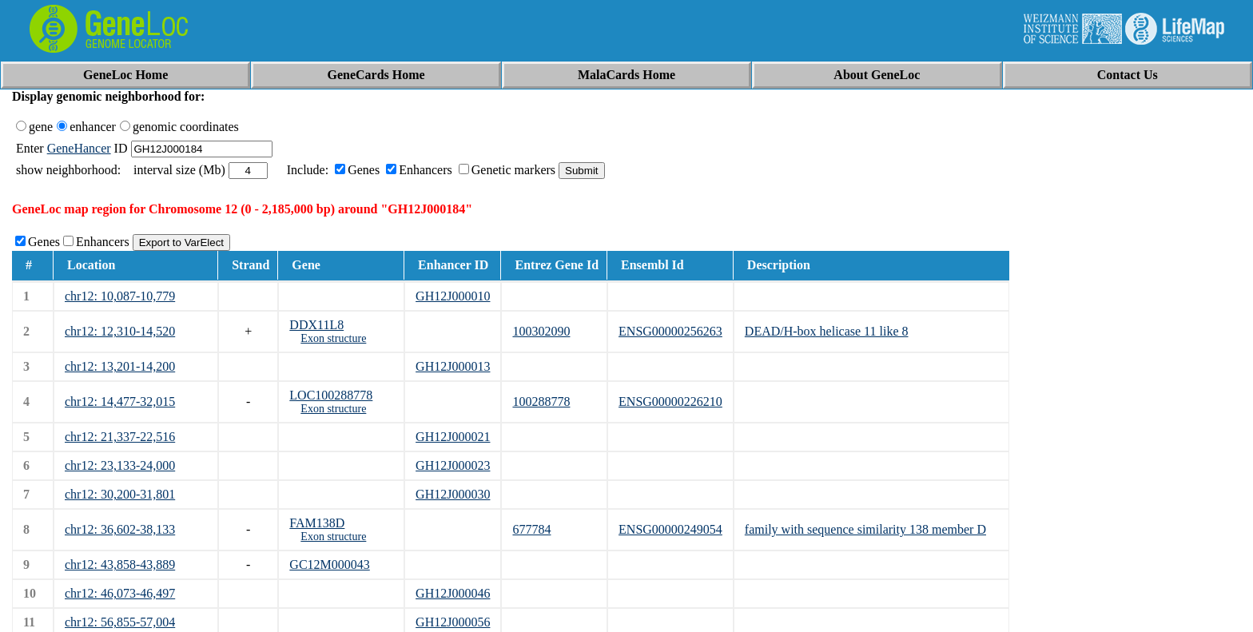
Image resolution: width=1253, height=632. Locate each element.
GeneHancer (79, 148)
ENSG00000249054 (670, 529)
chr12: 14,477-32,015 (120, 401)
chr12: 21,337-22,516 (120, 436)
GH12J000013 (453, 366)
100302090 (541, 331)
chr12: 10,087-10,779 (120, 296)
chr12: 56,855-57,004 (120, 622)
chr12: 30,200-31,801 (120, 494)
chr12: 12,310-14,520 (120, 331)
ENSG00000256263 (670, 331)
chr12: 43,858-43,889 (120, 564)
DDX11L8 (316, 325)
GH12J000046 (453, 593)
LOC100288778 (330, 395)
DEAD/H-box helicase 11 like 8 (827, 331)
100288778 (541, 401)
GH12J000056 (453, 622)
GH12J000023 (453, 465)
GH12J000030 (453, 494)
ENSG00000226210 (670, 401)
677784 (531, 529)
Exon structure (333, 338)
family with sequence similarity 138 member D (865, 529)
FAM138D (316, 523)
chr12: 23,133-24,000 (120, 465)
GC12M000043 (329, 564)
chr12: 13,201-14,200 (120, 366)
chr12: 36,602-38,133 (120, 529)
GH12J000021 (453, 436)
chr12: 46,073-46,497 (120, 593)
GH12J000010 (453, 296)
